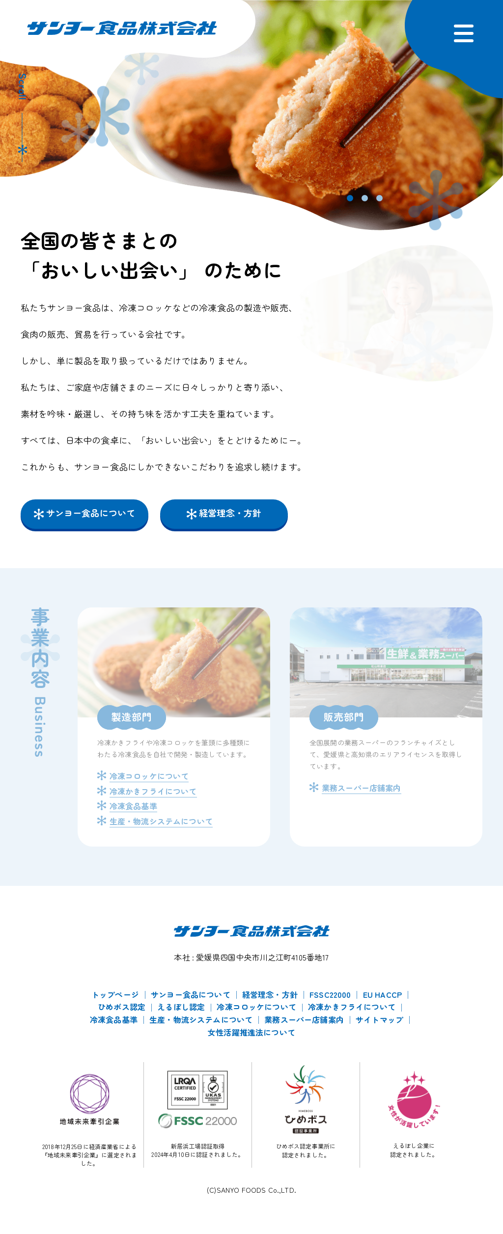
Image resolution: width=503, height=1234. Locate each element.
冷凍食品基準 (114, 1019)
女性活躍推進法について (251, 1032)
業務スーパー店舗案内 (304, 1019)
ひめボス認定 (121, 1007)
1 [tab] (347, 198)
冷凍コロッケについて (256, 1007)
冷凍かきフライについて (351, 1007)
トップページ (115, 994)
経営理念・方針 (230, 512)
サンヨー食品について (91, 512)
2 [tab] (362, 198)
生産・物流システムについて (200, 1019)
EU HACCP (382, 994)
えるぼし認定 (181, 1007)
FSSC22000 (330, 994)
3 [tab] (377, 198)
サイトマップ (379, 1019)
